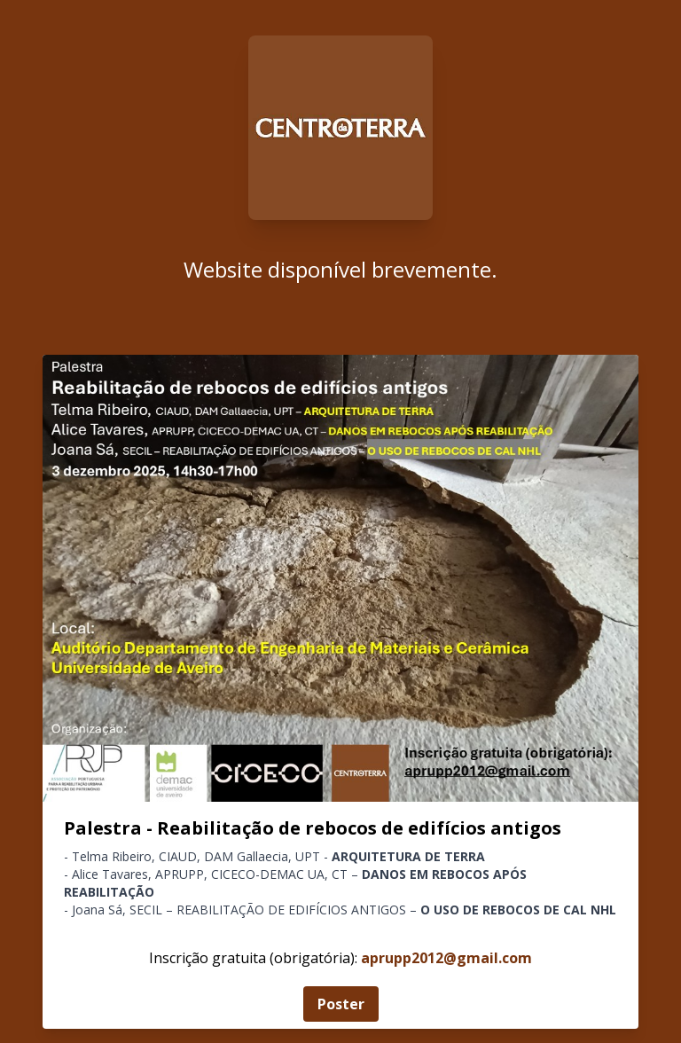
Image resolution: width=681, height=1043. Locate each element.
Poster (340, 1004)
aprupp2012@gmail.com (446, 958)
